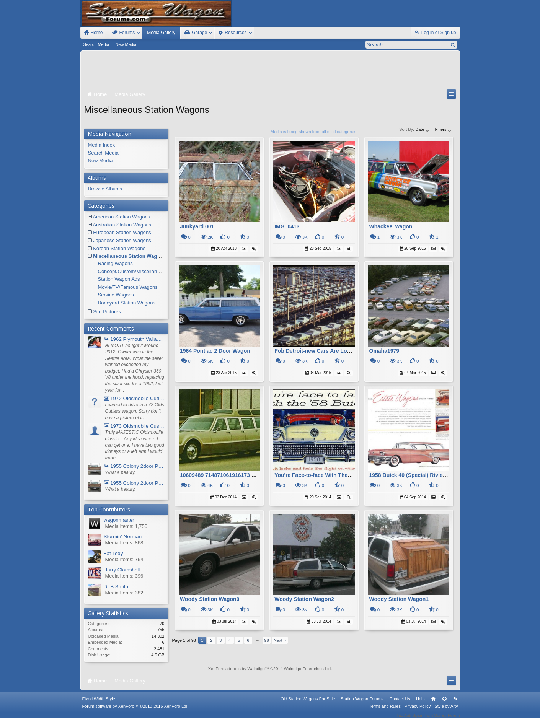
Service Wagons (116, 295)
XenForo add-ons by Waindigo (236, 668)
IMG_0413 (286, 226)
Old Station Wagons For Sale (308, 704)
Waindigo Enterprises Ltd (307, 668)
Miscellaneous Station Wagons (129, 256)
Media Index (101, 145)
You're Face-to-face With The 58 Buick (322, 475)
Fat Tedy (113, 553)
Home (433, 704)
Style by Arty (446, 711)
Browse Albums (105, 189)
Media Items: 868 (124, 542)
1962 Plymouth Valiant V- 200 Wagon (134, 339)
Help (420, 704)
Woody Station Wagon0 (210, 599)
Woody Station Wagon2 (304, 599)
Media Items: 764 (124, 559)
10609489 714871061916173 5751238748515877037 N (246, 475)
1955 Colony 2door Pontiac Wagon (134, 466)
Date (422, 129)
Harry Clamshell (122, 570)
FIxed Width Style (98, 704)
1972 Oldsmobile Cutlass (134, 398)
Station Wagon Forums (362, 704)
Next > (280, 640)
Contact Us (399, 704)
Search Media (96, 44)
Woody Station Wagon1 (399, 599)
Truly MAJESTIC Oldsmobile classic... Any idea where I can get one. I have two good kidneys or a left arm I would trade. (134, 445)
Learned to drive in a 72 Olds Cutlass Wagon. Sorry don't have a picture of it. (134, 411)
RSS (455, 704)
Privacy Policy (418, 711)
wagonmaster (119, 520)
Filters (443, 129)
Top (444, 704)
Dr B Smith (116, 586)
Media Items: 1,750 (126, 526)
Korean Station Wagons (119, 248)
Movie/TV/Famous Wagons (128, 287)
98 (266, 640)
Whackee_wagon (391, 226)
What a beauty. (120, 472)
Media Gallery (161, 32)
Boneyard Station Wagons (127, 303)
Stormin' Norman (123, 536)
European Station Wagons (122, 232)
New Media (125, 44)
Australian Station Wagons (122, 225)
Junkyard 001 (197, 226)
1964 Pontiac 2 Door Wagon (215, 351)
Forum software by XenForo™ (135, 711)
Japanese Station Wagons (122, 240)
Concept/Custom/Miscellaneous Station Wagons (151, 271)
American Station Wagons (121, 217)
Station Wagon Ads (119, 279)
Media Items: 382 (124, 593)
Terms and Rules (385, 711)
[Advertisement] (270, 71)
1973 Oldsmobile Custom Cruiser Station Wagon (134, 426)
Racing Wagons (115, 263)
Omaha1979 (384, 351)
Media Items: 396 (124, 576)
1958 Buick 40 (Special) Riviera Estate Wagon (427, 475)
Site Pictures (107, 311)
